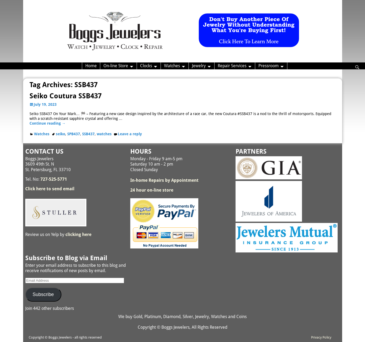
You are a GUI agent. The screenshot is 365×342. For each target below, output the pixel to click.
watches (104, 134)
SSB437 (88, 134)
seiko (60, 134)
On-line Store (115, 65)
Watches (172, 65)
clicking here (78, 234)
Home (91, 65)
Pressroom (268, 65)
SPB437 (73, 134)
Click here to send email (49, 188)
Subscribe (43, 294)
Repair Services (232, 65)
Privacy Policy (321, 337)
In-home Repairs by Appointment (164, 180)
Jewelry (199, 65)
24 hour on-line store (151, 190)
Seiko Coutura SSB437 (66, 96)
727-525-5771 (53, 179)
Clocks (146, 65)
